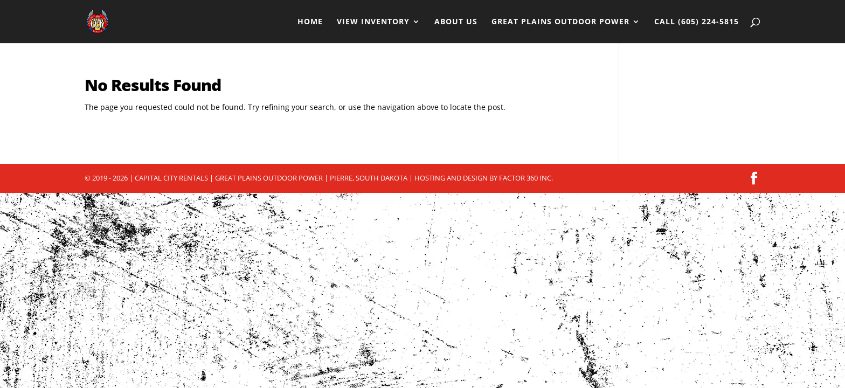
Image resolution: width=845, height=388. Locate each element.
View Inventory (373, 22)
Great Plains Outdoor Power (560, 22)
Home (310, 22)
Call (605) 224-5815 (696, 22)
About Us (455, 22)
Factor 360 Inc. (526, 178)
